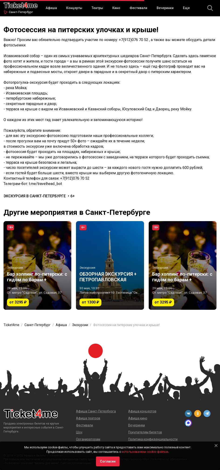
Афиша (51, 8)
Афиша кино (137, 418)
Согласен (108, 461)
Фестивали (138, 8)
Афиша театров (88, 418)
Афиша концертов (142, 411)
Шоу (79, 432)
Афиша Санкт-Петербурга (96, 411)
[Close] (216, 445)
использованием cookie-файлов (145, 451)
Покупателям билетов (145, 432)
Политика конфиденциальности (153, 439)
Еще (186, 8)
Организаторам (88, 439)
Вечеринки (165, 8)
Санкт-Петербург (21, 12)
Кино (116, 8)
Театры (97, 8)
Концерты (74, 8)
